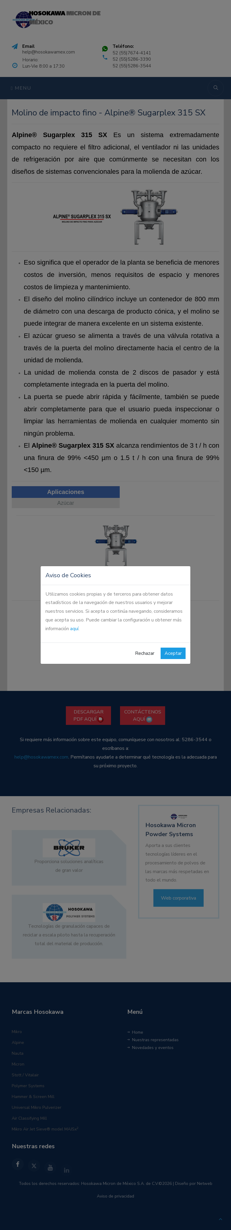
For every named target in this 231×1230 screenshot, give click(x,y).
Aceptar (173, 653)
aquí (74, 628)
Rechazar (144, 653)
